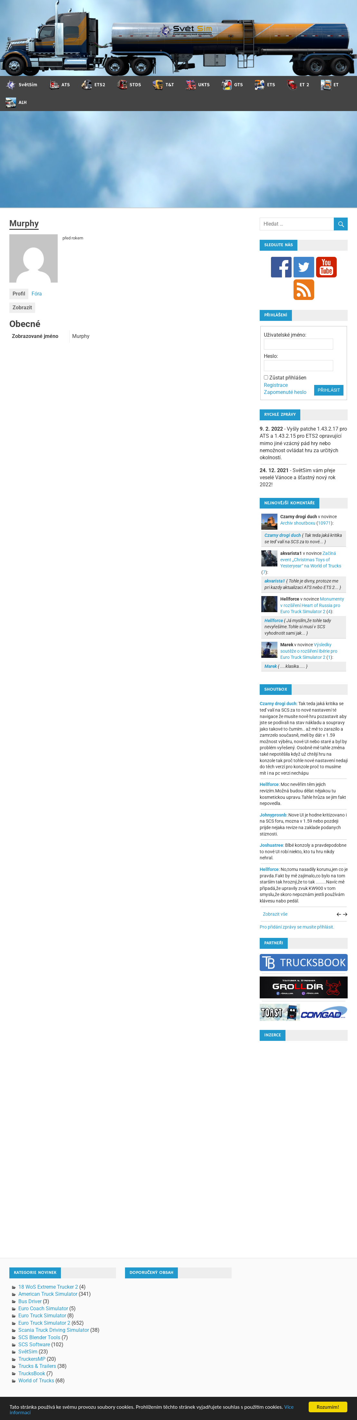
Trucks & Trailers (37, 1366)
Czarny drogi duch (278, 703)
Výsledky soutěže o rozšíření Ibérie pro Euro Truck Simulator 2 (308, 651)
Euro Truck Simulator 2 (44, 1323)
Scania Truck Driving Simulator (53, 1330)
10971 (324, 523)
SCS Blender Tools (39, 1337)
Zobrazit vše (275, 914)
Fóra (37, 294)
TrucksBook (31, 1373)
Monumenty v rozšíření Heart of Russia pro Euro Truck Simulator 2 (312, 605)
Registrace (276, 385)
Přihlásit (329, 390)
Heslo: (271, 356)
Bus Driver (30, 1301)
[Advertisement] (178, 159)
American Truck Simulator (47, 1294)
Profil (19, 294)
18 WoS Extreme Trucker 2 (48, 1287)
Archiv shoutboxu (297, 523)
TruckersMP (31, 1359)
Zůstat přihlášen (287, 378)
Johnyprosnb (273, 814)
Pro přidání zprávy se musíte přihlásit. (297, 927)
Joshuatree (271, 845)
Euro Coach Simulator (43, 1308)
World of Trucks (36, 1381)
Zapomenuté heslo (285, 392)
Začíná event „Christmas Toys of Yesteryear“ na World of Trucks (310, 559)
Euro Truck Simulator (42, 1316)
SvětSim (27, 1352)
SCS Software (34, 1344)
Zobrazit (22, 307)
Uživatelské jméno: (285, 335)
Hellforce (269, 784)
